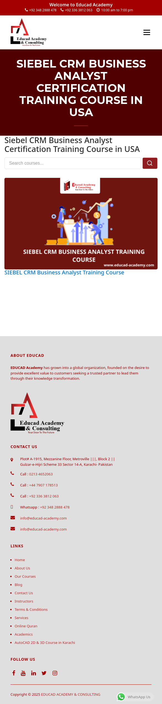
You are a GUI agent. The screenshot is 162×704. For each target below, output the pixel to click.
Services (21, 617)
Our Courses (25, 576)
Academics (24, 634)
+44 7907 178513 (43, 485)
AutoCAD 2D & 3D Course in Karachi (45, 642)
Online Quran (26, 625)
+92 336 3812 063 (78, 10)
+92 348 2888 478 (43, 10)
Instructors (24, 601)
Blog (18, 584)
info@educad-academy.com (43, 518)
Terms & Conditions (31, 609)
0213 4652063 (41, 474)
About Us (22, 568)
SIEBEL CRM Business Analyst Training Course (64, 272)
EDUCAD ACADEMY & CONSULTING (71, 694)
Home (20, 559)
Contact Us (24, 592)
